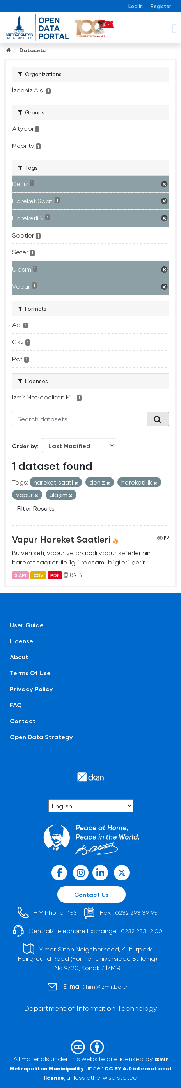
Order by (24, 446)
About (19, 657)
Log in (135, 6)
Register (161, 6)
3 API (20, 575)
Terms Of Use (30, 673)
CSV (38, 575)
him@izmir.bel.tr (107, 986)
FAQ (16, 705)
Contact (22, 721)
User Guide (27, 625)
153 (72, 912)
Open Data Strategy (41, 737)
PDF (54, 575)
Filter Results (36, 508)
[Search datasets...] (79, 419)
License (21, 641)
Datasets (33, 50)
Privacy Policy (31, 689)
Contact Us (91, 894)
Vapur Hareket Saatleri (61, 539)
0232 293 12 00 (141, 931)
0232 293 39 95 (136, 912)
